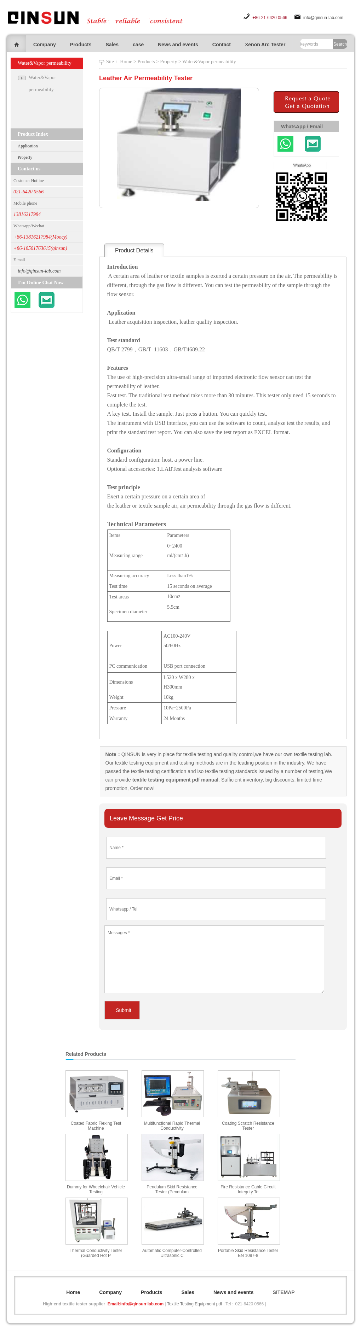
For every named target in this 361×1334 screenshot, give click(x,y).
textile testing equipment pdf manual (174, 780)
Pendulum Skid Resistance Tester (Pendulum (172, 1189)
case (138, 44)
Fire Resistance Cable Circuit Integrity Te (247, 1189)
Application (28, 146)
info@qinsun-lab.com (323, 17)
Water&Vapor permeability (209, 61)
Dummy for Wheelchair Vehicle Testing (96, 1189)
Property (25, 157)
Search (340, 44)
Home (126, 61)
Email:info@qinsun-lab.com (136, 1303)
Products (81, 44)
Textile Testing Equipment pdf (194, 1303)
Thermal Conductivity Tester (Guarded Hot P (96, 1253)
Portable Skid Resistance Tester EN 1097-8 (248, 1253)
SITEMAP (283, 1292)
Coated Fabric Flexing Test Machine (96, 1126)
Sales (112, 44)
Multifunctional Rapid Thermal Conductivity (172, 1126)
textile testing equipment (141, 763)
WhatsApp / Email (302, 126)
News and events (178, 44)
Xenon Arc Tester (265, 44)
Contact (221, 44)
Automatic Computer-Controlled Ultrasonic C (172, 1253)
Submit (123, 1010)
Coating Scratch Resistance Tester (248, 1126)
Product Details (134, 250)
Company (44, 44)
